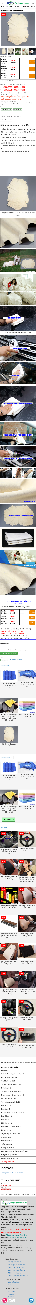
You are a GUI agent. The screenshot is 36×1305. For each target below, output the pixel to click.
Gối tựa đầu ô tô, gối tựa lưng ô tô (12, 1074)
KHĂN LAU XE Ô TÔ (6, 109)
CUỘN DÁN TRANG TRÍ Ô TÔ (8, 1098)
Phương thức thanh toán (16, 1265)
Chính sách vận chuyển (16, 1267)
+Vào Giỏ (32, 61)
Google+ (11, 1297)
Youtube (11, 1294)
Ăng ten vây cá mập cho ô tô (10, 1133)
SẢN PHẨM (9, 116)
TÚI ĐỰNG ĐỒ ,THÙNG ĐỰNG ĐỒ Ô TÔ (12, 1091)
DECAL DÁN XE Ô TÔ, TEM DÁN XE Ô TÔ (12, 1095)
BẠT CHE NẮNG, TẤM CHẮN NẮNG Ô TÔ (12, 1112)
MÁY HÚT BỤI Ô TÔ (6, 1119)
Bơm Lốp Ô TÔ (5, 1109)
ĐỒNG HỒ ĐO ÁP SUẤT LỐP (9, 1155)
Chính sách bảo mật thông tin (18, 1276)
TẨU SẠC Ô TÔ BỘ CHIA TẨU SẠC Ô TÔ (12, 1084)
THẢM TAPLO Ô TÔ (6, 1144)
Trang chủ (3, 116)
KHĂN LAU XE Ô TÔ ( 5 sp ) (8, 653)
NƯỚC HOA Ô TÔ (6, 1088)
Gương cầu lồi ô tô (7, 1148)
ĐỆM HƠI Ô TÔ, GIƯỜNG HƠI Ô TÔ (11, 1126)
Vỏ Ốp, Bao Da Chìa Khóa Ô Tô (11, 1102)
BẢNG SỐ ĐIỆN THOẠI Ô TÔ (9, 1077)
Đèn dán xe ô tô (6, 1141)
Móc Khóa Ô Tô (6, 1105)
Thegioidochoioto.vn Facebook (12, 1173)
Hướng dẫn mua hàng (16, 659)
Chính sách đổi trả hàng (16, 1270)
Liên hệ (10, 1285)
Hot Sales (4, 1070)
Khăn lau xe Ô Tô (17, 109)
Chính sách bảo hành (15, 1273)
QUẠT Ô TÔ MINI (6, 1137)
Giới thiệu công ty (14, 1282)
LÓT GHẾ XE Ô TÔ (6, 1130)
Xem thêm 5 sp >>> (8, 819)
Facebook (11, 1291)
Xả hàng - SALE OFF (8, 1162)
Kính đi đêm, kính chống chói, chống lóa (14, 1151)
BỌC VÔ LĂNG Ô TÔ (6, 1116)
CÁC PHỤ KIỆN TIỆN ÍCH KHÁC (10, 1158)
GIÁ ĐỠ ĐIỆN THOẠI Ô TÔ (8, 1081)
